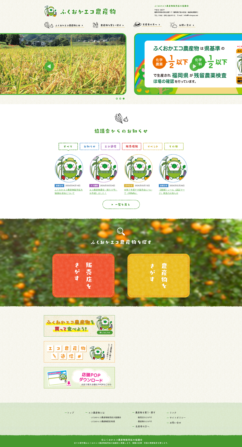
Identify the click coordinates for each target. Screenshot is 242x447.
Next (194, 66)
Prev (49, 66)
